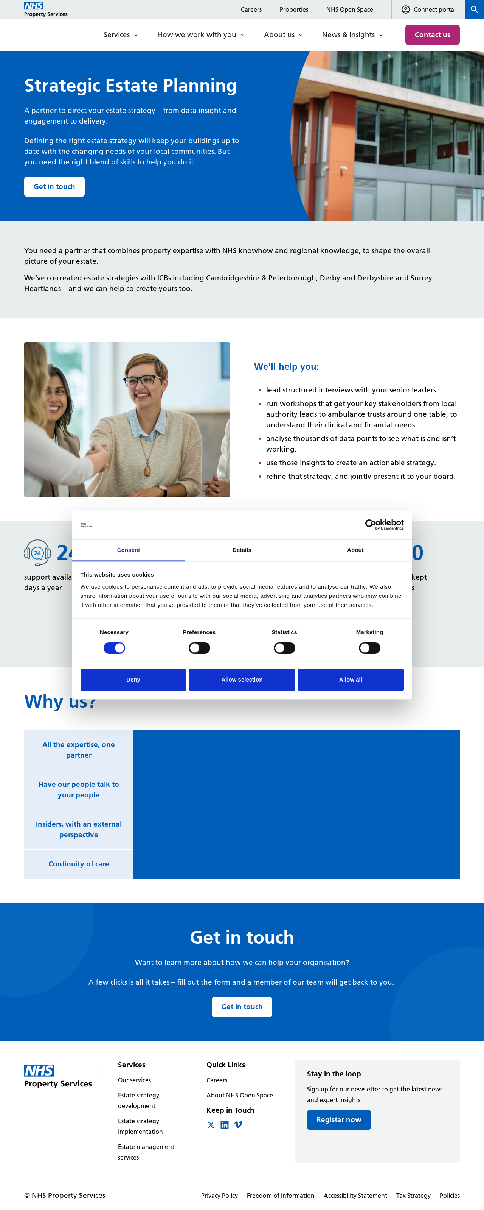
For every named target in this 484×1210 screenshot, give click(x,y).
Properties (294, 9)
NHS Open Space (349, 9)
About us (279, 34)
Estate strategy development (138, 1100)
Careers (251, 9)
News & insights (348, 34)
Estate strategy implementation (140, 1126)
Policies (450, 1195)
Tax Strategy (413, 1195)
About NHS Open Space (239, 1095)
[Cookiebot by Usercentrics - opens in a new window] (371, 525)
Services (117, 34)
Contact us (432, 34)
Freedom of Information (281, 1195)
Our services (134, 1080)
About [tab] (355, 550)
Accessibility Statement (355, 1195)
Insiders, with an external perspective (79, 829)
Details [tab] (242, 550)
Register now (338, 1119)
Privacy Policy (219, 1195)
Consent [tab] (128, 550)
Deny (133, 679)
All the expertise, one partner (78, 750)
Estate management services (146, 1152)
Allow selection (241, 679)
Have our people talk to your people (78, 789)
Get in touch (54, 186)
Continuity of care (78, 864)
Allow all (350, 679)
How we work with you (196, 34)
